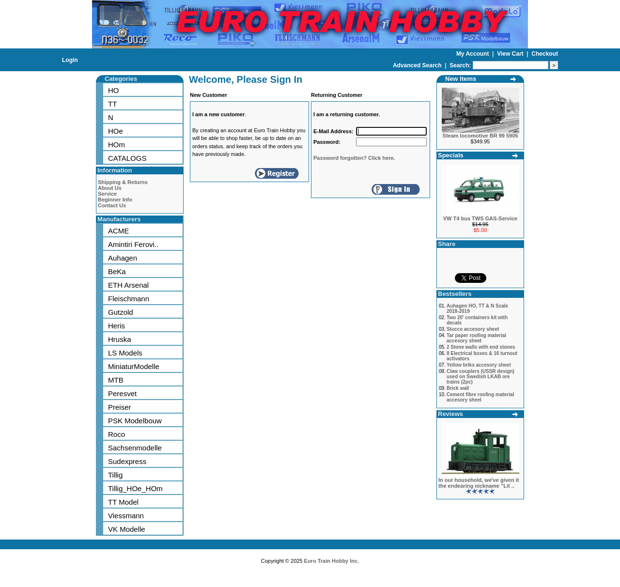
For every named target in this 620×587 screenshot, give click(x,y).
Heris (116, 326)
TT (112, 104)
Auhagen (122, 258)
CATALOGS (127, 158)
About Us (110, 188)
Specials (451, 155)
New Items (460, 78)
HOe (115, 131)
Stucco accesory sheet (473, 329)
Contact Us (112, 205)
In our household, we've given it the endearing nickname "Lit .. (478, 483)
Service (107, 194)
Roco (116, 434)
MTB (116, 380)
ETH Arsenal (128, 285)
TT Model (123, 502)
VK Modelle (126, 529)
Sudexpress (127, 461)
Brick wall (458, 388)
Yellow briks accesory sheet (479, 365)
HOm (116, 144)
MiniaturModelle (133, 366)
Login (70, 60)
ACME (118, 231)
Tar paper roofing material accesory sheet (476, 338)
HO (113, 90)
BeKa (117, 271)
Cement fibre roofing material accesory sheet (480, 397)
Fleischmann (128, 298)
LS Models (125, 353)
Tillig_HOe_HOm (135, 488)
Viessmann (126, 515)
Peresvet (122, 393)
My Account (473, 53)
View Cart (511, 53)
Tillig (115, 475)
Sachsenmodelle (135, 448)
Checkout (544, 53)
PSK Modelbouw (135, 421)
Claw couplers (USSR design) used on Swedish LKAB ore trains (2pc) (480, 377)
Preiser (119, 407)
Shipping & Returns (123, 182)
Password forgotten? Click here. (354, 158)
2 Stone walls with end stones (481, 347)
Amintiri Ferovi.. (133, 244)
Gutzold (120, 312)
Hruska (119, 339)
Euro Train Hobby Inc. (331, 561)
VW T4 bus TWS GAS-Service (480, 218)
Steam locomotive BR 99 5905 (480, 136)
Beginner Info (115, 199)
